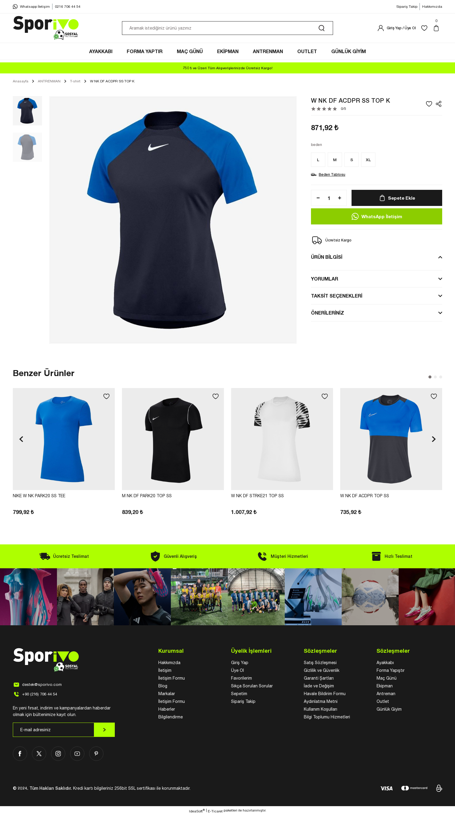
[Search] (227, 29)
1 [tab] (429, 377)
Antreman (386, 694)
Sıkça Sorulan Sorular (252, 686)
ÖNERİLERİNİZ (327, 313)
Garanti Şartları (319, 679)
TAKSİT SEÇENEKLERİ (336, 296)
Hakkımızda (169, 663)
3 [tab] (440, 377)
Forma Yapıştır (391, 671)
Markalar (166, 694)
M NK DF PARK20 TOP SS (147, 496)
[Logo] (46, 29)
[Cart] (437, 29)
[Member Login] (396, 29)
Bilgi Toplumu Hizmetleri (327, 717)
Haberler (166, 710)
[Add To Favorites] (429, 104)
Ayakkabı (385, 663)
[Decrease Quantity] (316, 199)
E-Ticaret (215, 812)
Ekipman (385, 686)
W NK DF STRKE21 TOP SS (257, 496)
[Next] (434, 440)
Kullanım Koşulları (320, 710)
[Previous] (21, 440)
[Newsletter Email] (64, 730)
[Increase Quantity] (341, 199)
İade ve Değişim (319, 686)
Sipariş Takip (243, 702)
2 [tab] (435, 377)
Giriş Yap (239, 663)
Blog (162, 686)
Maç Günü (387, 679)
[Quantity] (329, 199)
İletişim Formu (171, 679)
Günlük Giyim (389, 710)
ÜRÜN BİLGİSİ (326, 258)
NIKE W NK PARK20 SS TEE (39, 496)
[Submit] (104, 730)
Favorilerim (241, 679)
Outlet (383, 702)
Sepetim (239, 694)
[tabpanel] (63, 453)
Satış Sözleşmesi (320, 663)
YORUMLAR (324, 279)
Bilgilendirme (170, 717)
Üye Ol (237, 671)
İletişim (164, 671)
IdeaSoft (197, 811)
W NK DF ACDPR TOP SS (364, 496)
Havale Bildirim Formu (325, 694)
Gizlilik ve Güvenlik (321, 671)
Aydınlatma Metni (321, 702)
